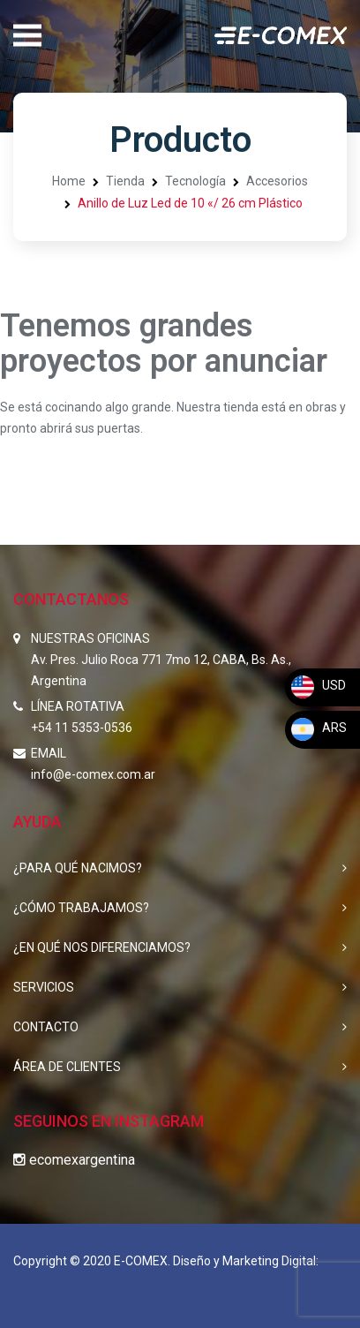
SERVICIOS (43, 987)
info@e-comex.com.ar (93, 774)
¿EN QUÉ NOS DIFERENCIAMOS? (102, 947)
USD (317, 685)
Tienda (125, 181)
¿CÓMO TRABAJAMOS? (81, 908)
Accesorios (277, 181)
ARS (318, 728)
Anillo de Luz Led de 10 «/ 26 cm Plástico (190, 203)
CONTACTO (46, 1027)
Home (69, 181)
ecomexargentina (74, 1159)
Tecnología (195, 181)
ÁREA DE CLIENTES (67, 1067)
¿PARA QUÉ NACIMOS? (77, 868)
